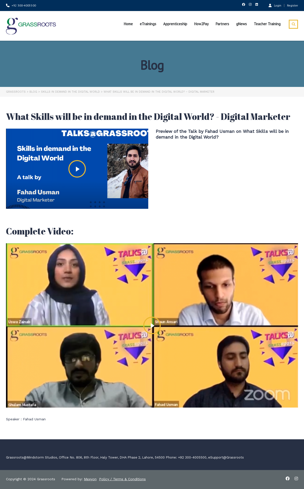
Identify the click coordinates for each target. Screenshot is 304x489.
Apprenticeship (175, 23)
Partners (222, 23)
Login (275, 5)
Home (128, 23)
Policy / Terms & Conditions (122, 479)
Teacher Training (267, 23)
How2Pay (201, 23)
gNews (241, 23)
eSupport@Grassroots (226, 457)
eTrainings (148, 23)
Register (292, 5)
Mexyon (90, 479)
